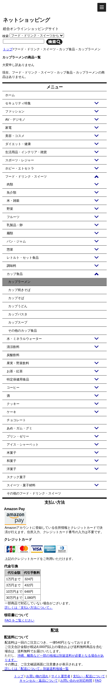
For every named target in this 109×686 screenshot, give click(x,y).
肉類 (10, 184)
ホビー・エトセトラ (19, 168)
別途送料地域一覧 (56, 668)
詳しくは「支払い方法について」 (29, 607)
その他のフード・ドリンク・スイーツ (34, 493)
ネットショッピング (26, 20)
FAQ (98, 680)
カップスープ (17, 322)
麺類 (10, 233)
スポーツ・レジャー (19, 160)
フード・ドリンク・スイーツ (26, 176)
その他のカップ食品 (22, 330)
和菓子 (11, 460)
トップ (7, 49)
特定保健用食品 (18, 379)
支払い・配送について (89, 676)
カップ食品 (15, 274)
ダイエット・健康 (18, 144)
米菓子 (11, 452)
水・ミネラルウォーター (24, 338)
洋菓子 (11, 469)
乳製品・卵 (15, 225)
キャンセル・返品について (38, 680)
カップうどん (17, 306)
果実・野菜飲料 (18, 363)
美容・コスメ (14, 135)
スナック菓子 (16, 477)
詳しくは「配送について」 (24, 668)
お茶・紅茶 (15, 371)
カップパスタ (17, 314)
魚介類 (11, 192)
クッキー (13, 403)
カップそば (16, 298)
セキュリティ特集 (18, 103)
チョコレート (16, 420)
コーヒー (13, 387)
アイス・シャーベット (23, 444)
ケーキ (11, 412)
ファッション (14, 111)
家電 (8, 127)
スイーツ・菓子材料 (21, 485)
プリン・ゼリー (18, 436)
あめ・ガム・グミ (19, 428)
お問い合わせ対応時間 (76, 680)
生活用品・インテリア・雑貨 (26, 152)
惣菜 (10, 249)
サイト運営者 (60, 676)
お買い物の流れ (37, 676)
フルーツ (13, 217)
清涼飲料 (13, 347)
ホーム (10, 95)
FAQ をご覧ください (19, 620)
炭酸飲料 (13, 355)
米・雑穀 (13, 200)
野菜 (10, 208)
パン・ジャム (16, 241)
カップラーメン (19, 281)
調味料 (11, 265)
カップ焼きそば (19, 290)
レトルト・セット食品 (23, 257)
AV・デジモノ (15, 119)
